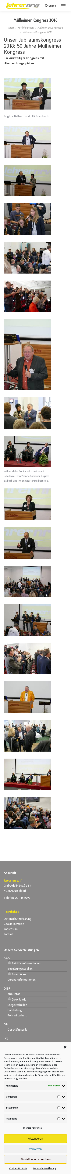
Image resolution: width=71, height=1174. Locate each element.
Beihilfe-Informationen (24, 963)
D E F (7, 988)
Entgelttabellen (17, 1005)
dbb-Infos (14, 994)
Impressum (11, 929)
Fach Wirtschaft (17, 1015)
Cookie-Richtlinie (18, 1168)
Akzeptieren (35, 1138)
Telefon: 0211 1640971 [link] (17, 898)
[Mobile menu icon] (63, 5)
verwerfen (35, 1149)
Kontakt (8, 934)
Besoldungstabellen (20, 968)
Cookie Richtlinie (14, 924)
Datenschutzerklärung (44, 1168)
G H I (6, 1024)
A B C (7, 957)
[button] (65, 1047)
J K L (6, 1038)
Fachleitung (15, 1010)
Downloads (17, 999)
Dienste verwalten (32, 1127)
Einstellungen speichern (35, 1159)
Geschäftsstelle (17, 1029)
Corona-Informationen (22, 979)
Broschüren (17, 974)
